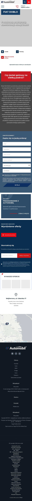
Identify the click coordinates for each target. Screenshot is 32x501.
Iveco (16, 373)
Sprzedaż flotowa (16, 490)
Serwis (16, 481)
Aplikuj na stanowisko (16, 456)
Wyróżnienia (16, 454)
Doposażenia (16, 485)
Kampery (16, 375)
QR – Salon (16, 450)
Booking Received (16, 446)
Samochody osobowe (16, 474)
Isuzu (16, 366)
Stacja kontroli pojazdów (16, 488)
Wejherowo (16, 406)
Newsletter (16, 466)
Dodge (16, 370)
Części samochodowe (16, 484)
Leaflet (5, 341)
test (16, 493)
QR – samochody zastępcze (16, 452)
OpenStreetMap (24, 341)
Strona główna (16, 491)
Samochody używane (16, 377)
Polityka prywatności (16, 479)
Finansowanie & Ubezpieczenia (16, 457)
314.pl (15, 341)
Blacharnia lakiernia (16, 482)
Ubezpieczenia (16, 462)
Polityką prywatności (15, 174)
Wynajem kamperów (16, 494)
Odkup (16, 469)
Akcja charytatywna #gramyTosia (16, 391)
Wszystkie (16, 386)
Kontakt (16, 463)
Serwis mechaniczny (16, 487)
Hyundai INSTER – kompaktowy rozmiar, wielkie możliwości (16, 418)
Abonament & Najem (16, 459)
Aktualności (16, 453)
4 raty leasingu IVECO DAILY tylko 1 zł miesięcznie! (16, 389)
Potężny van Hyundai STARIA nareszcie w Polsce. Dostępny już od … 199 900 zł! (16, 421)
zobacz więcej (23, 213)
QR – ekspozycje (16, 449)
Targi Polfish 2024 (16, 424)
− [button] (2, 318)
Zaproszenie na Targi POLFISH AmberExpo (16, 426)
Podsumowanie (16, 478)
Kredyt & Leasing (16, 460)
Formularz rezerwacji (16, 447)
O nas (16, 468)
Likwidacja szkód (16, 465)
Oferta (16, 471)
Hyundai (16, 363)
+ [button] (2, 316)
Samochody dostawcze (16, 472)
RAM (16, 368)
